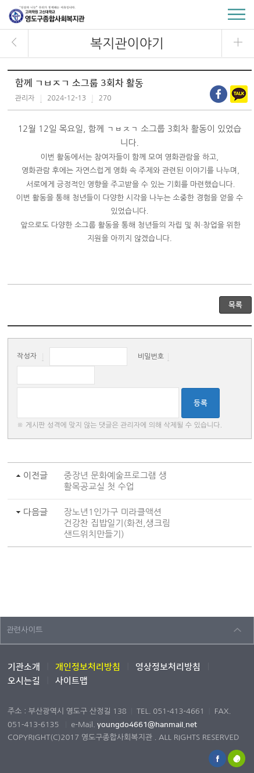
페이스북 (217, 758)
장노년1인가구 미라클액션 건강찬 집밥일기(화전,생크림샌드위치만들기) (117, 523)
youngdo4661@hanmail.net (147, 725)
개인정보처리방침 (87, 667)
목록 (235, 305)
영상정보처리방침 (168, 667)
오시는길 (24, 681)
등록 (201, 403)
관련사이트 (24, 630)
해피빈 (236, 758)
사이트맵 (71, 681)
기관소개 (24, 667)
